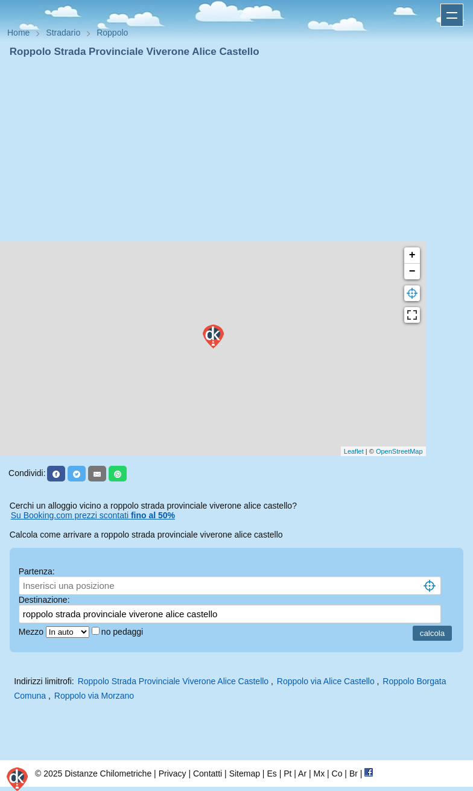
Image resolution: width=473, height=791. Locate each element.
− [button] (412, 271)
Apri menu (451, 15)
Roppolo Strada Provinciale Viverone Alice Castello (173, 681)
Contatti (207, 773)
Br (353, 773)
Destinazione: (44, 600)
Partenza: (37, 571)
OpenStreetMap (399, 451)
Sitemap (244, 773)
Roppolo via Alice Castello (326, 681)
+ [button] (412, 255)
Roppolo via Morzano (94, 695)
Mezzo (32, 632)
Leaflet (354, 451)
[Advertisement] (236, 149)
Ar (302, 773)
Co (337, 773)
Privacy (172, 773)
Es (271, 773)
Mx (319, 773)
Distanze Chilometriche (108, 773)
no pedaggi (123, 632)
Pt (287, 773)
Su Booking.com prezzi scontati (93, 515)
